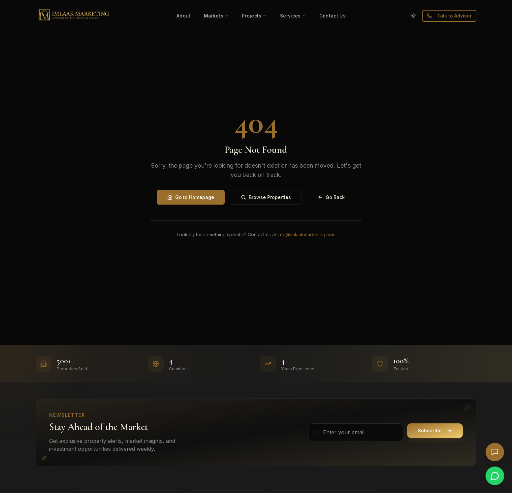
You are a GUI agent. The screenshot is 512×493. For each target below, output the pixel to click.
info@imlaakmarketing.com (306, 234)
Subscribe (435, 430)
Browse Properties (266, 197)
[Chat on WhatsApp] (494, 475)
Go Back (331, 197)
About (183, 15)
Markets (216, 15)
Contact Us (332, 15)
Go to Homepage (190, 197)
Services (293, 15)
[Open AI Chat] (495, 452)
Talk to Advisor (449, 15)
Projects (254, 15)
